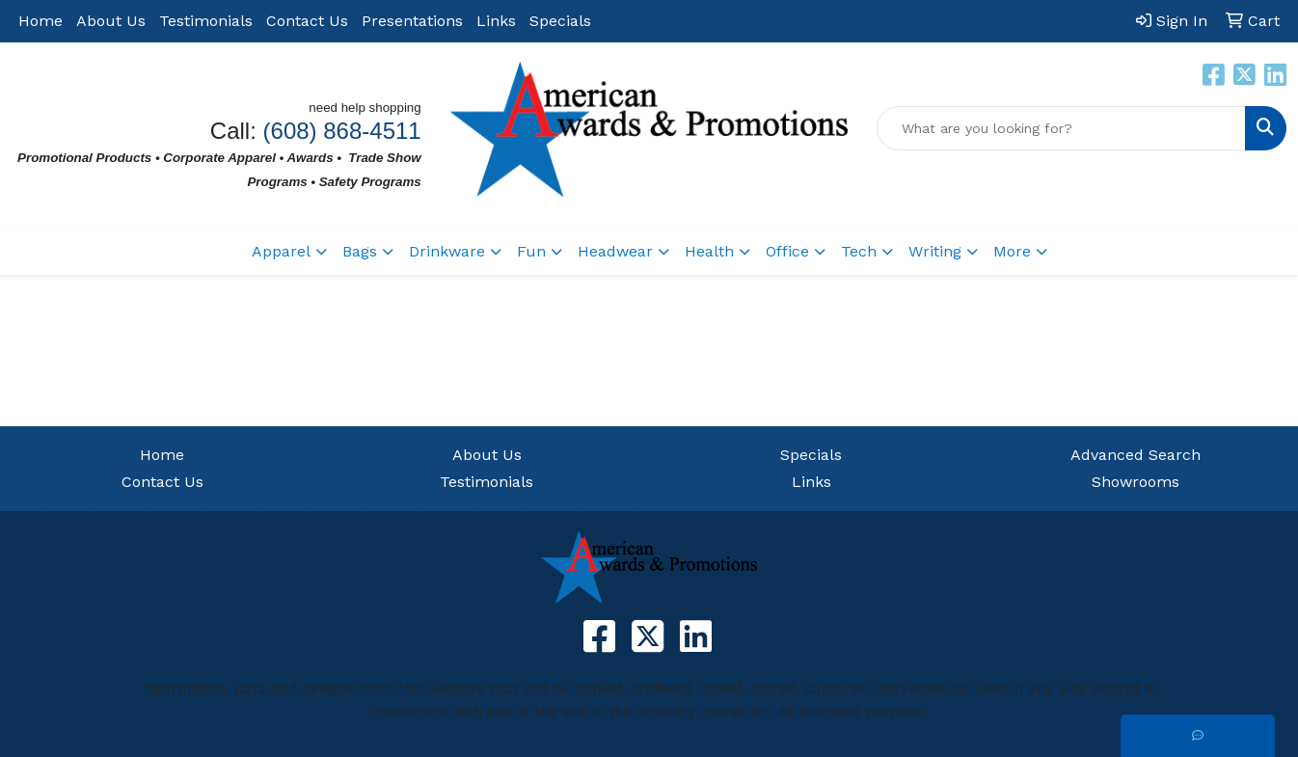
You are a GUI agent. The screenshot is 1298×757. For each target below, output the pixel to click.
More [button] (1012, 251)
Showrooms (1135, 482)
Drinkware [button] (447, 251)
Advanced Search (1135, 455)
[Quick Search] (1061, 128)
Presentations (412, 21)
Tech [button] (859, 251)
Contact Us (307, 21)
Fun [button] (531, 251)
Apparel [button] (281, 251)
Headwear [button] (615, 251)
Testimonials (206, 21)
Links (496, 21)
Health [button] (709, 251)
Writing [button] (934, 251)
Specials (560, 21)
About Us (111, 21)
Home (40, 21)
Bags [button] (359, 251)
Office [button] (787, 251)
